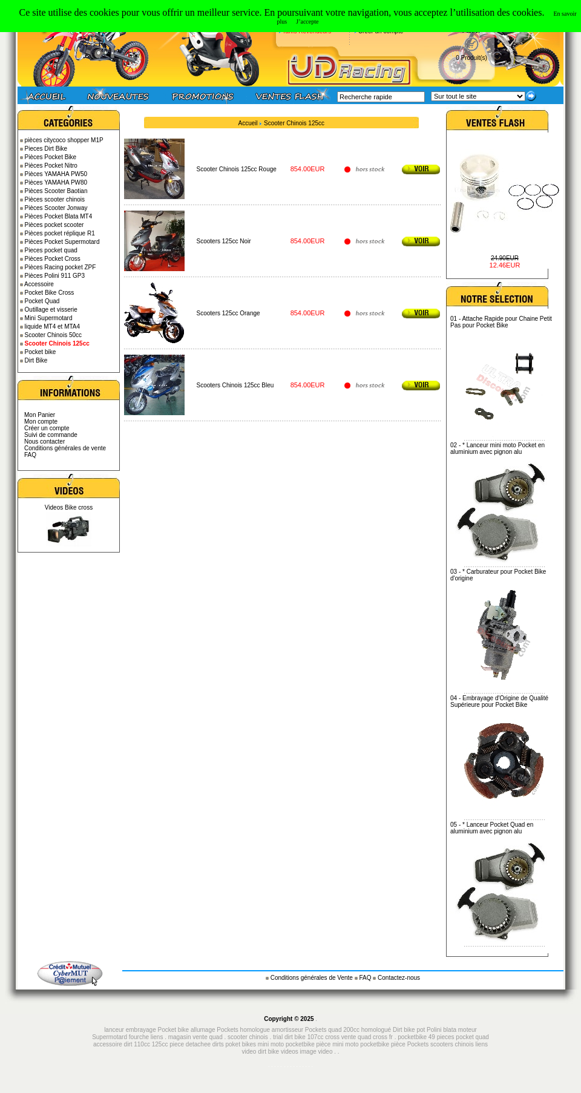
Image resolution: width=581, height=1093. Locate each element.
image (308, 1051)
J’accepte (307, 21)
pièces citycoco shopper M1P (64, 140)
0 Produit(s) (471, 57)
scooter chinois (248, 1037)
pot (420, 1029)
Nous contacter (44, 441)
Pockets (418, 1044)
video (325, 1051)
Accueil (248, 123)
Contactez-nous (399, 977)
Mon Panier (39, 415)
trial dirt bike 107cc (299, 1037)
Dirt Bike (36, 360)
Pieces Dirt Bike (46, 148)
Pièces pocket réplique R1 (60, 233)
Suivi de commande (50, 435)
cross (333, 1037)
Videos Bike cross (69, 507)
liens (157, 1037)
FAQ (30, 454)
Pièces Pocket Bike (51, 157)
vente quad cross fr (367, 1037)
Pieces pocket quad (51, 250)
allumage (203, 1029)
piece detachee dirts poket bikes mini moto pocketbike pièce (250, 1044)
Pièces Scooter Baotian (56, 191)
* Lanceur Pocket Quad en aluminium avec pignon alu (491, 828)
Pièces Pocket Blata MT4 (59, 216)
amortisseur (287, 1029)
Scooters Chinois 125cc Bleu (235, 385)
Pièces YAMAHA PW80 (56, 182)
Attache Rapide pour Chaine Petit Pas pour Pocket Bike (501, 322)
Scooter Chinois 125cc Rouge (237, 169)
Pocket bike (40, 352)
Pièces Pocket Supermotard (62, 241)
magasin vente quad (195, 1037)
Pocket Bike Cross (49, 292)
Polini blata (441, 1029)
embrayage (141, 1029)
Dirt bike (404, 1029)
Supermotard (109, 1037)
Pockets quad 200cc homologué (349, 1029)
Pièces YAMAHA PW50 (56, 174)
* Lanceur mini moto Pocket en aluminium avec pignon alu (497, 448)
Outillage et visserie (51, 309)
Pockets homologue (243, 1029)
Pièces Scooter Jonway (56, 208)
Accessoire (39, 284)
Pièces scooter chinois (55, 199)
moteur (467, 1029)
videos (289, 1051)
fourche (139, 1037)
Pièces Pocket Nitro (51, 165)
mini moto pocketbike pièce (369, 1044)
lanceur (114, 1029)
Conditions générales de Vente (313, 977)
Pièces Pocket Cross (52, 258)
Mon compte (40, 421)
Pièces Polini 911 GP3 (55, 275)
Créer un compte (46, 428)
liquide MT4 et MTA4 (52, 326)
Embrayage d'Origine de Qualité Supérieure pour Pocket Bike (499, 701)
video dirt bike (260, 1051)
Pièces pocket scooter (54, 225)
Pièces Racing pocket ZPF (60, 267)
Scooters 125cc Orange (228, 313)
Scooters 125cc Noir (224, 241)
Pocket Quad (42, 301)
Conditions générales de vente (65, 448)
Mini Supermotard (49, 318)
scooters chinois (452, 1044)
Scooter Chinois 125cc (294, 123)
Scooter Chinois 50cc (53, 335)
